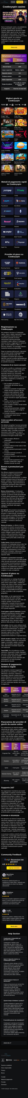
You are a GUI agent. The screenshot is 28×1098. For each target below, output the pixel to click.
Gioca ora (14, 47)
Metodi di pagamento (6, 1079)
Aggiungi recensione (14, 868)
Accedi (13, 2)
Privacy (3, 1070)
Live (11, 105)
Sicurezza (3, 1084)
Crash (17, 105)
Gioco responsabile (6, 1067)
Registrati (20, 2)
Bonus (3, 1073)
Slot (24, 105)
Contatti (3, 1077)
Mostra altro (14, 926)
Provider (3, 1082)
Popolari (4, 105)
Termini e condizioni (6, 1065)
